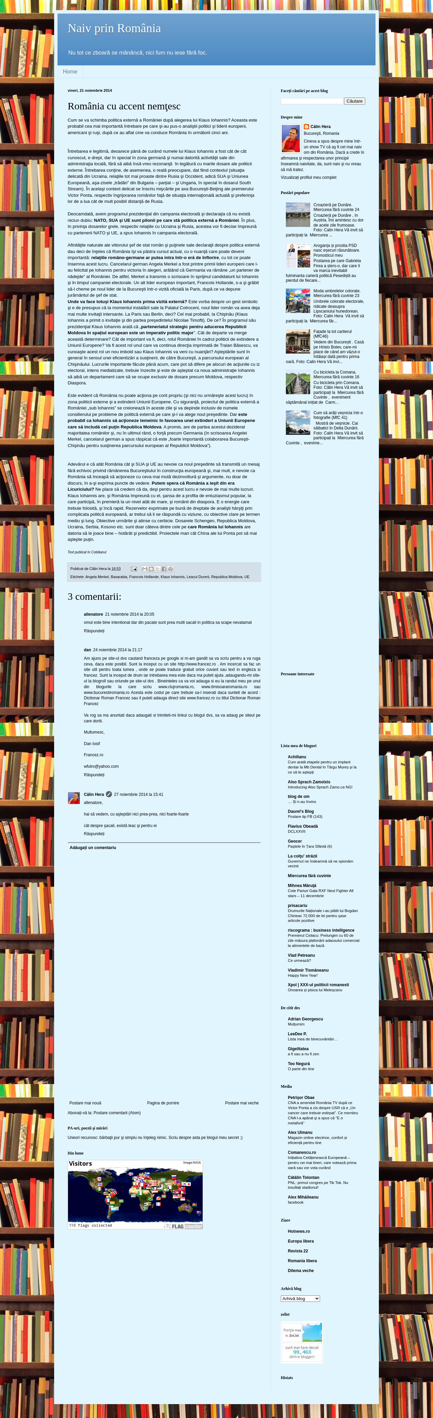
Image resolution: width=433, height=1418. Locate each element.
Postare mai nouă (85, 1103)
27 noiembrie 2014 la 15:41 (138, 794)
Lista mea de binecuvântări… (313, 1039)
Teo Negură (299, 1063)
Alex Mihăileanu (303, 1197)
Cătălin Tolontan (303, 1177)
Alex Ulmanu (300, 1132)
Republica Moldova (227, 577)
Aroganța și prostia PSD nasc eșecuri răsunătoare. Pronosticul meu (337, 250)
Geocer (295, 841)
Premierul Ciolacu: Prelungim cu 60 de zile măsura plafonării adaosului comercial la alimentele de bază (323, 940)
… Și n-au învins (302, 802)
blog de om (299, 796)
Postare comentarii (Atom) (117, 1112)
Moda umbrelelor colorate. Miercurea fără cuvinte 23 (337, 293)
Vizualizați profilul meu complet (309, 177)
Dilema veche (301, 1270)
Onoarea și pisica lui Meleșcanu (315, 990)
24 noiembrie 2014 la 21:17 (117, 650)
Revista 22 (298, 1251)
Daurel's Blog (301, 811)
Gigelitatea (298, 1048)
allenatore (93, 614)
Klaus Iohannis (173, 577)
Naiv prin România (114, 28)
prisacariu (297, 905)
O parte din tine (301, 1069)
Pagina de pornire (163, 1103)
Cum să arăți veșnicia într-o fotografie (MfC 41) (338, 415)
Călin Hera (94, 794)
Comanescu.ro (302, 1152)
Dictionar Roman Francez (107, 698)
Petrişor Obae (301, 1097)
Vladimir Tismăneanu (308, 970)
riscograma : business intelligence (321, 930)
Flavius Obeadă (303, 826)
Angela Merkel (97, 577)
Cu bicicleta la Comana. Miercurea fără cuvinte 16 (336, 374)
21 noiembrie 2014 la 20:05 (129, 614)
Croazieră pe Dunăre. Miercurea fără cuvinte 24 (336, 207)
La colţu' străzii (302, 856)
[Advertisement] (164, 1050)
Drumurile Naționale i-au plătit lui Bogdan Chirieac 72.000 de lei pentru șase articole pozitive (323, 916)
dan (87, 650)
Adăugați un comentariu (93, 847)
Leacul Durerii (198, 577)
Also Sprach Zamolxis (309, 782)
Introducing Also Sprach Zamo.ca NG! (320, 787)
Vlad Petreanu (301, 955)
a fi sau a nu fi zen (303, 1054)
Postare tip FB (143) (305, 816)
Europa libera (301, 1241)
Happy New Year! (303, 975)
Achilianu (297, 757)
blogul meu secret (223, 1137)
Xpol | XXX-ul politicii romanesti (318, 984)
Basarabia (119, 577)
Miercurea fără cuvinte (309, 875)
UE (246, 577)
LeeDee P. (297, 1034)
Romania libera (302, 1260)
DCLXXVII (296, 831)
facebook (295, 1202)
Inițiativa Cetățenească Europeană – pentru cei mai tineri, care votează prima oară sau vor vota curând (322, 1163)
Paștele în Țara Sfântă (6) (310, 846)
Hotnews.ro (299, 1231)
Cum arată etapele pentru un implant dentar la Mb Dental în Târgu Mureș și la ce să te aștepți (322, 767)
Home (70, 72)
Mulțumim (296, 1024)
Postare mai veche (242, 1103)
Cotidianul (98, 552)
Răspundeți (94, 631)
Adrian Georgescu (305, 1019)
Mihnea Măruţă (302, 885)
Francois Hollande (144, 577)
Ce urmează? (299, 960)
